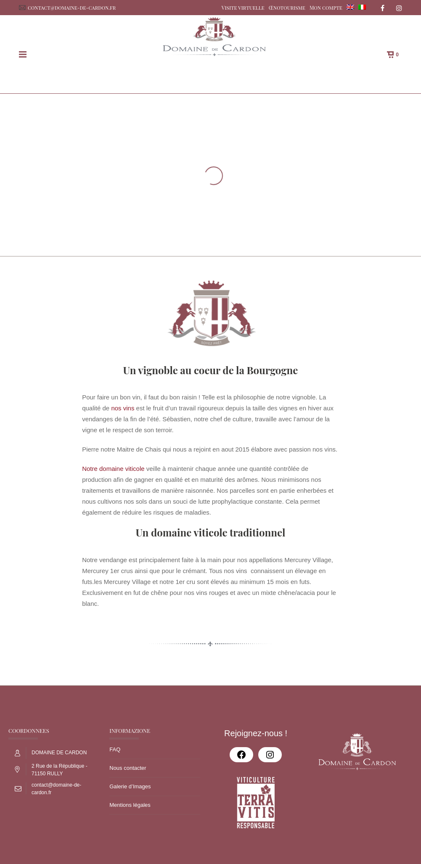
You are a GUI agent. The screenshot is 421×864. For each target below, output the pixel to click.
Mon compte (326, 7)
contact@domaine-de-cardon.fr (72, 7)
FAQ (114, 749)
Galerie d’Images (130, 786)
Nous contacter (127, 768)
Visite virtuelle (243, 7)
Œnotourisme (287, 7)
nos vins (122, 408)
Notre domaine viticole (113, 468)
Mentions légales (130, 805)
